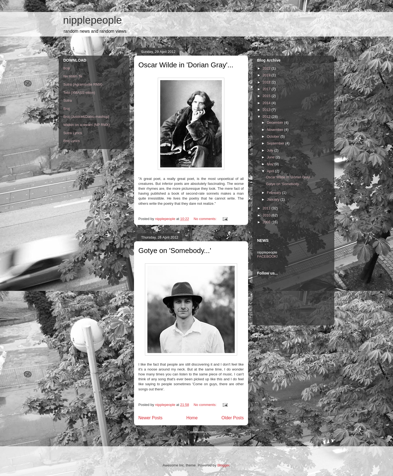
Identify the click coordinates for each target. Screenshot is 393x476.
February (274, 193)
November (275, 130)
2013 (267, 110)
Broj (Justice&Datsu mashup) (86, 117)
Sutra (67, 100)
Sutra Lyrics (72, 133)
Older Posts (233, 417)
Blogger (223, 465)
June (271, 157)
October (274, 136)
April (271, 171)
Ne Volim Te (72, 76)
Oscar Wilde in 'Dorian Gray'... (185, 65)
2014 (267, 103)
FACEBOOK (267, 256)
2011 (267, 208)
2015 (267, 96)
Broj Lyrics (71, 141)
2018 (267, 82)
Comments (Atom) (201, 432)
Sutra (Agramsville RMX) (82, 84)
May (271, 164)
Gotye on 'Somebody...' (174, 250)
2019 (267, 75)
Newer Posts (150, 417)
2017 (267, 89)
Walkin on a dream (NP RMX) (86, 125)
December (275, 122)
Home (192, 417)
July (270, 150)
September (276, 143)
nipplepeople (92, 20)
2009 (267, 222)
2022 (267, 68)
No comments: (205, 219)
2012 (267, 117)
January (274, 199)
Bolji (66, 68)
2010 (267, 215)
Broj (66, 109)
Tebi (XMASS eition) (79, 93)
